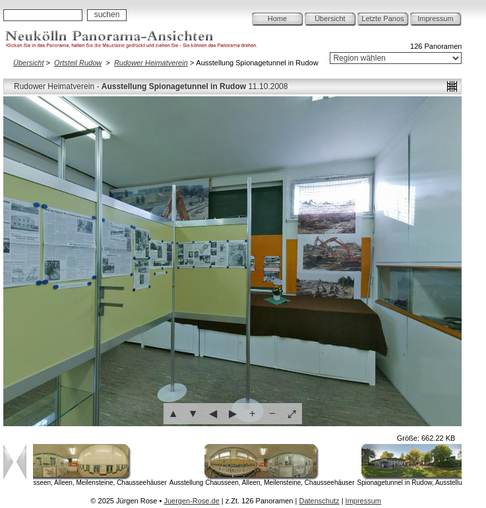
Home (277, 18)
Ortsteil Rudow (78, 63)
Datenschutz (319, 501)
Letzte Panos (382, 18)
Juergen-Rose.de (191, 501)
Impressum (435, 18)
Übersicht (330, 18)
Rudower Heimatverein (151, 63)
